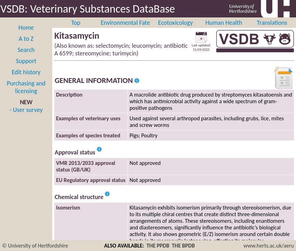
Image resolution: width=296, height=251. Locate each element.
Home (26, 27)
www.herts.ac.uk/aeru (268, 245)
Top (75, 22)
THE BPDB (183, 245)
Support (26, 61)
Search (26, 50)
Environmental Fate (125, 22)
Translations (272, 22)
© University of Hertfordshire (35, 245)
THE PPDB (158, 245)
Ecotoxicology (175, 22)
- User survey (25, 110)
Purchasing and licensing (26, 87)
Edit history (26, 72)
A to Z (26, 39)
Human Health (223, 22)
